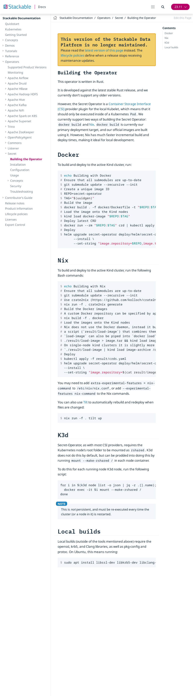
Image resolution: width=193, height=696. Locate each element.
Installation (18, 164)
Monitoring (15, 72)
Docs (42, 7)
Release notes (14, 203)
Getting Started (16, 35)
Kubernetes (13, 29)
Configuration (19, 170)
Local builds (171, 47)
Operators (12, 62)
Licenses (11, 219)
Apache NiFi (16, 110)
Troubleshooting (21, 191)
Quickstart (12, 24)
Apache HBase (18, 89)
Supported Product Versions (27, 67)
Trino (11, 127)
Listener (13, 148)
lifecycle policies (72, 55)
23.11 (178, 7)
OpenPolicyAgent (20, 137)
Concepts (11, 40)
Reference (12, 56)
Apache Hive (16, 100)
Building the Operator (26, 159)
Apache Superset (19, 121)
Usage (14, 175)
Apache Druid (17, 83)
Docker (169, 33)
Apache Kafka (17, 105)
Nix (166, 38)
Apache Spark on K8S (22, 116)
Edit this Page (182, 18)
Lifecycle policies (16, 214)
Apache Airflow (18, 78)
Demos (10, 45)
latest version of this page (104, 50)
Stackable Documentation (22, 18)
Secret (12, 154)
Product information (19, 208)
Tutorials (11, 51)
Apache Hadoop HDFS (23, 94)
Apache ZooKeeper (21, 132)
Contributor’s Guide (18, 198)
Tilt (85, 402)
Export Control (15, 225)
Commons (14, 143)
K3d (167, 42)
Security (15, 186)
